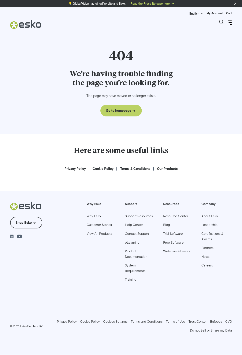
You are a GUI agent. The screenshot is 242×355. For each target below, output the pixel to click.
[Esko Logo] (26, 26)
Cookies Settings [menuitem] (115, 322)
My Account (214, 13)
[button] (235, 4)
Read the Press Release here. (150, 3)
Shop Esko (24, 223)
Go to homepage (118, 111)
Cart (229, 13)
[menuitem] (75, 169)
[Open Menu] (229, 22)
